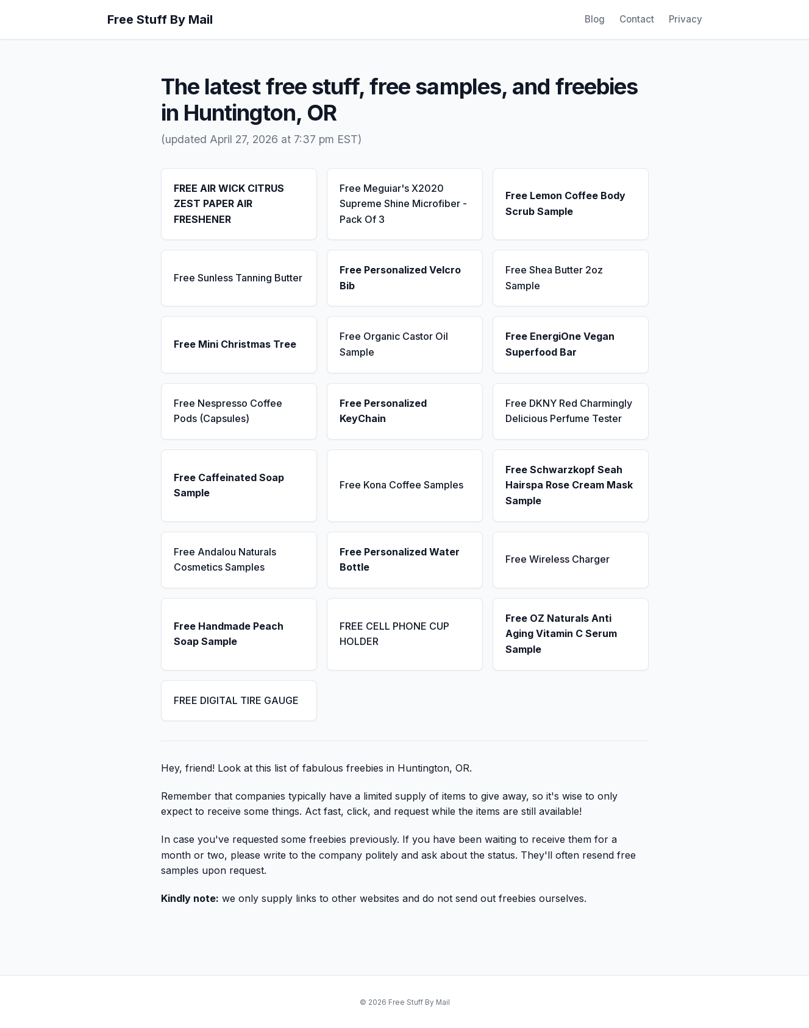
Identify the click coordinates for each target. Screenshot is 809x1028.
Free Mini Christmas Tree (235, 344)
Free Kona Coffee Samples (401, 485)
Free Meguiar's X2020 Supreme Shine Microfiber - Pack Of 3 (403, 203)
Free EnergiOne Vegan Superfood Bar (560, 344)
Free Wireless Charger (557, 559)
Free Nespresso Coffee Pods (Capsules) (228, 411)
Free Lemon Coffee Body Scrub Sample (565, 203)
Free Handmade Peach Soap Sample (228, 634)
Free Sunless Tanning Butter (238, 278)
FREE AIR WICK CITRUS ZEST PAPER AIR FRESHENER (229, 203)
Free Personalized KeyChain (383, 411)
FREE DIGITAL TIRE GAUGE (236, 700)
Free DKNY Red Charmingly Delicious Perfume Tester (568, 411)
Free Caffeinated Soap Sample (229, 485)
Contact (636, 19)
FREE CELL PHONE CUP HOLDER (394, 634)
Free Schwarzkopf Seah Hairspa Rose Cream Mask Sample (569, 485)
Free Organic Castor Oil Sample (394, 344)
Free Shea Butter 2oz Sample (554, 278)
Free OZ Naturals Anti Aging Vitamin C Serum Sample (561, 633)
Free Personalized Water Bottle (400, 560)
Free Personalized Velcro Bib (400, 278)
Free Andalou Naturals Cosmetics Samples (225, 560)
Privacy (685, 19)
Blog (595, 19)
